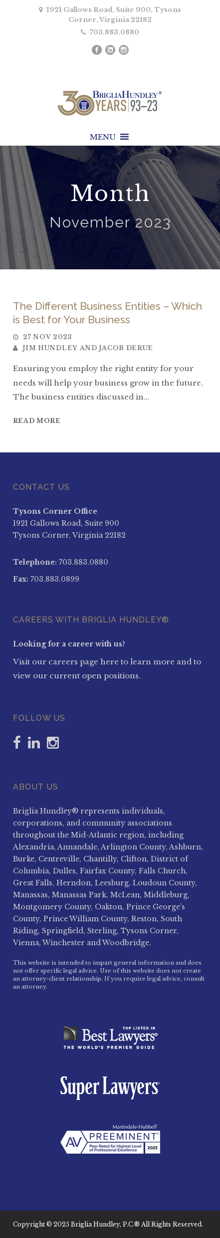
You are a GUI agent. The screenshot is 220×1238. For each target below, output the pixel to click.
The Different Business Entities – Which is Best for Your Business (107, 313)
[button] (103, 137)
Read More (37, 420)
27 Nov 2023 (47, 337)
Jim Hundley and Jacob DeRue (87, 348)
